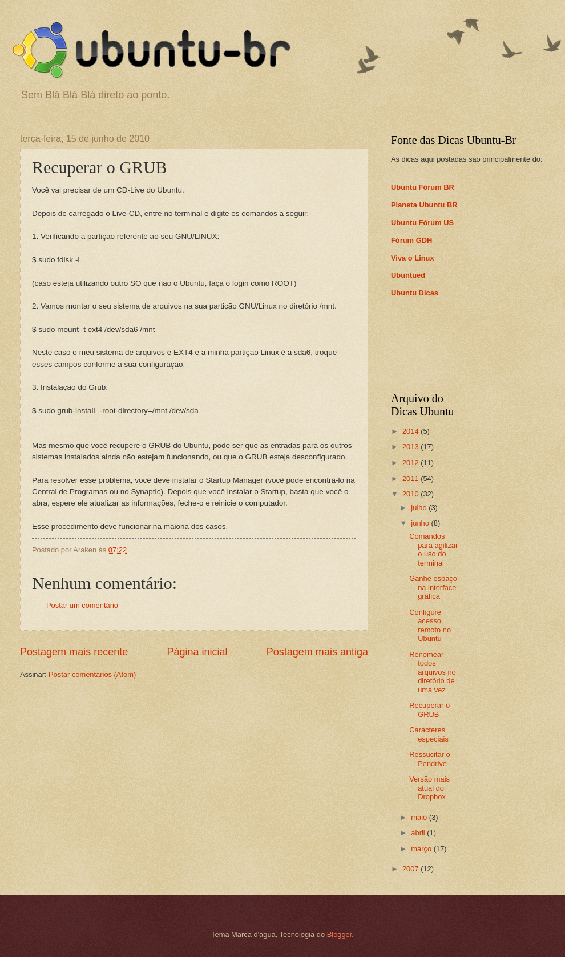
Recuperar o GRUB (429, 709)
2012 (411, 462)
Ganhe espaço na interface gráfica (433, 587)
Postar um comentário (82, 605)
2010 (411, 494)
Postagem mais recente (74, 652)
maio (420, 817)
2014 (411, 431)
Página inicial (197, 652)
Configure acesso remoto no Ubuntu (430, 625)
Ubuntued (408, 275)
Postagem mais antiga (317, 652)
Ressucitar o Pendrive (429, 758)
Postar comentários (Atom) (92, 674)
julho (420, 507)
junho (421, 523)
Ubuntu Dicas (414, 293)
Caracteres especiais (429, 734)
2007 (411, 868)
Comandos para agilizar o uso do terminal (433, 549)
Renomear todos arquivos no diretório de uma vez (432, 672)
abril (419, 832)
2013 (411, 446)
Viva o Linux (412, 258)
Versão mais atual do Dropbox (429, 788)
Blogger (339, 934)
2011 (411, 478)
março (422, 848)
